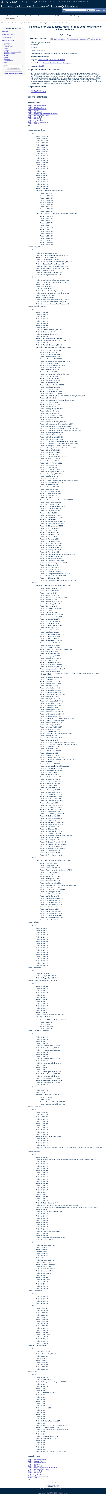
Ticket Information (8, 60)
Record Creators (10, 18)
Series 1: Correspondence (36, 105)
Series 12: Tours (33, 123)
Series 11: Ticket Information (37, 122)
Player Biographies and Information (12, 51)
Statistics (6, 57)
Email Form (55, 1486)
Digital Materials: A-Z (53, 16)
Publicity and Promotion (10, 53)
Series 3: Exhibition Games (37, 109)
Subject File (7, 44)
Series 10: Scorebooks (35, 120)
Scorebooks (7, 59)
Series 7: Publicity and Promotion (39, 115)
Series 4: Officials (34, 110)
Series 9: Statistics (34, 119)
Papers (59, 63)
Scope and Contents (8, 34)
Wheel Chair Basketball (57, 60)
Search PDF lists (100, 10)
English (41, 66)
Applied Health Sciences (26, 23)
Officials (6, 48)
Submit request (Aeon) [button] (58, 39)
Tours (5, 62)
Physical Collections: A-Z (32, 16)
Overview (5, 31)
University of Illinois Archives (23, 6)
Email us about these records (13, 73)
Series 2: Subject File (35, 107)
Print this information (95, 39)
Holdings (15, 23)
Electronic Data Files (50, 63)
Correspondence (8, 43)
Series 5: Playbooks (34, 112)
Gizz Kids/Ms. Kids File (58, 23)
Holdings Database (64, 6)
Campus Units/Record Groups (11, 16)
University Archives (6, 23)
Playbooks (6, 50)
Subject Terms (6, 37)
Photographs (67, 63)
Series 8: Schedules (34, 117)
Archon (51, 1492)
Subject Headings (74, 16)
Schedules (6, 55)
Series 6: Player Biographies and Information (43, 114)
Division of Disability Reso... (42, 23)
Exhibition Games (8, 46)
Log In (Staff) (53, 1482)
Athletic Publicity (43, 60)
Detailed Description (8, 40)
